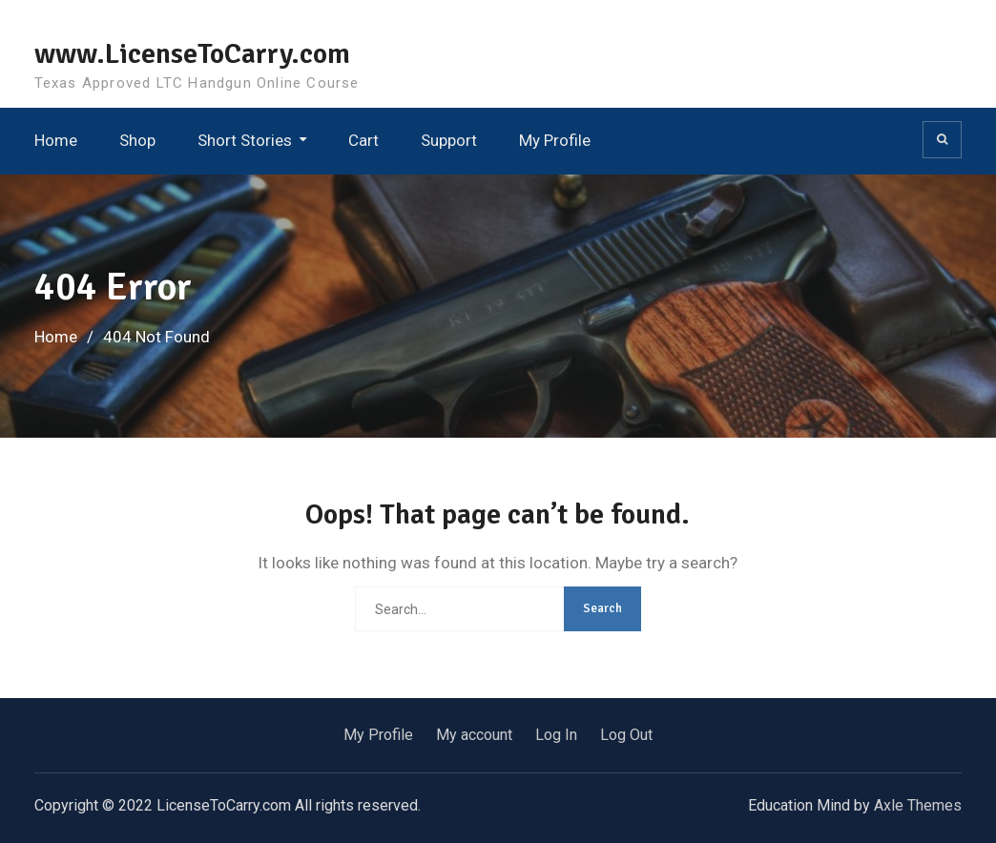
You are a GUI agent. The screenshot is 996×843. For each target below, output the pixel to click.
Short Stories (244, 140)
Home (55, 140)
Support (449, 140)
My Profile (555, 140)
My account (474, 735)
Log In (556, 735)
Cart (363, 140)
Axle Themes (918, 805)
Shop (137, 140)
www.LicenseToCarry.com (192, 54)
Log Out (626, 735)
